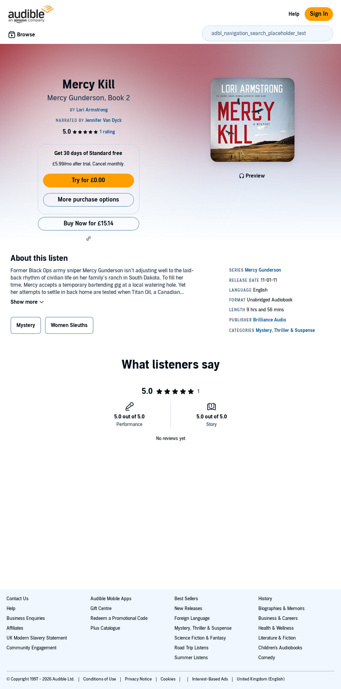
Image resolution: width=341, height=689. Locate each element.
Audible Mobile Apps (110, 599)
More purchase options (88, 199)
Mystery (25, 325)
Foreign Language (192, 618)
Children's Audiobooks (280, 648)
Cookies (168, 679)
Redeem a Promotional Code (119, 618)
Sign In (319, 13)
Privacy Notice (139, 679)
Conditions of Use (100, 679)
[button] (88, 238)
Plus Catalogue (105, 628)
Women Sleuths (69, 325)
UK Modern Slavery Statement (37, 638)
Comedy (266, 657)
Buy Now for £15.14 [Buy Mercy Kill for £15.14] (88, 223)
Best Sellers (186, 599)
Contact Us (18, 599)
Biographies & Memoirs (281, 608)
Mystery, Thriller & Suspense (202, 628)
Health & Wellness (276, 628)
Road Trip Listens (191, 648)
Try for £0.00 (88, 180)
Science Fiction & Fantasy (200, 638)
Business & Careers (278, 618)
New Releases (188, 608)
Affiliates (15, 628)
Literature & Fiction (277, 638)
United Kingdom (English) (261, 679)
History (265, 599)
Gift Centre (100, 608)
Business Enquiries (26, 618)
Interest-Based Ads (210, 679)
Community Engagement (31, 648)
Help (294, 14)
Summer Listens (191, 657)
